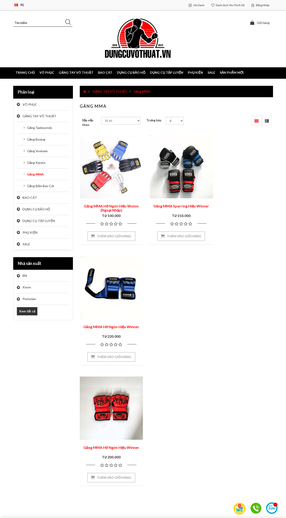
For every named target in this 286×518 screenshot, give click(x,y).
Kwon (27, 287)
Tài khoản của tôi (28, 437)
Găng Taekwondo (39, 128)
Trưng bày (153, 120)
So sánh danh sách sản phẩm (236, 455)
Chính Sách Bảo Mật (163, 482)
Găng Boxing (36, 139)
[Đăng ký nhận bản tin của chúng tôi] (67, 403)
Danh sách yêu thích (30, 473)
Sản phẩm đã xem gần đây (234, 446)
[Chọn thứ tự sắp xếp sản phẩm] (121, 121)
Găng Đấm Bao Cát (40, 186)
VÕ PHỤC (30, 104)
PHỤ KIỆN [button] (195, 72)
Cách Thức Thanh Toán (165, 464)
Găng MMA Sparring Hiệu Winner (176, 202)
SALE (211, 72)
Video (86, 437)
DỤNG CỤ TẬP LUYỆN (39, 221)
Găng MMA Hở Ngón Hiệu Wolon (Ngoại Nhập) (109, 204)
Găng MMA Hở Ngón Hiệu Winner (243, 202)
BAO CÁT (30, 197)
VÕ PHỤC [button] (46, 72)
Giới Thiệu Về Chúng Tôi (166, 437)
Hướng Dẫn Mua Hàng (164, 446)
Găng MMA (35, 174)
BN (25, 275)
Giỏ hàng (21, 464)
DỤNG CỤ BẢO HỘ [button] (131, 72)
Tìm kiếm (221, 437)
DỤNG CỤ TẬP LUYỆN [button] (166, 72)
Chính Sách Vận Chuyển (166, 455)
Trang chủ (25, 72)
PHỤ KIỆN (30, 232)
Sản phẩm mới (232, 72)
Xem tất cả (27, 311)
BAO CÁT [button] (105, 72)
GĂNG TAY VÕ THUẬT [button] (76, 72)
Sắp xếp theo (87, 122)
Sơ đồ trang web (94, 446)
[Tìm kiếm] (42, 23)
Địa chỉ (20, 455)
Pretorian (29, 299)
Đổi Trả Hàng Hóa (161, 473)
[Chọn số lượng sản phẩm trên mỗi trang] (175, 121)
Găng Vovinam (37, 151)
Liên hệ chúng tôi (95, 455)
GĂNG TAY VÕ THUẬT (39, 116)
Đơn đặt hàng (25, 446)
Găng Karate (36, 163)
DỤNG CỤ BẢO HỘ (36, 209)
